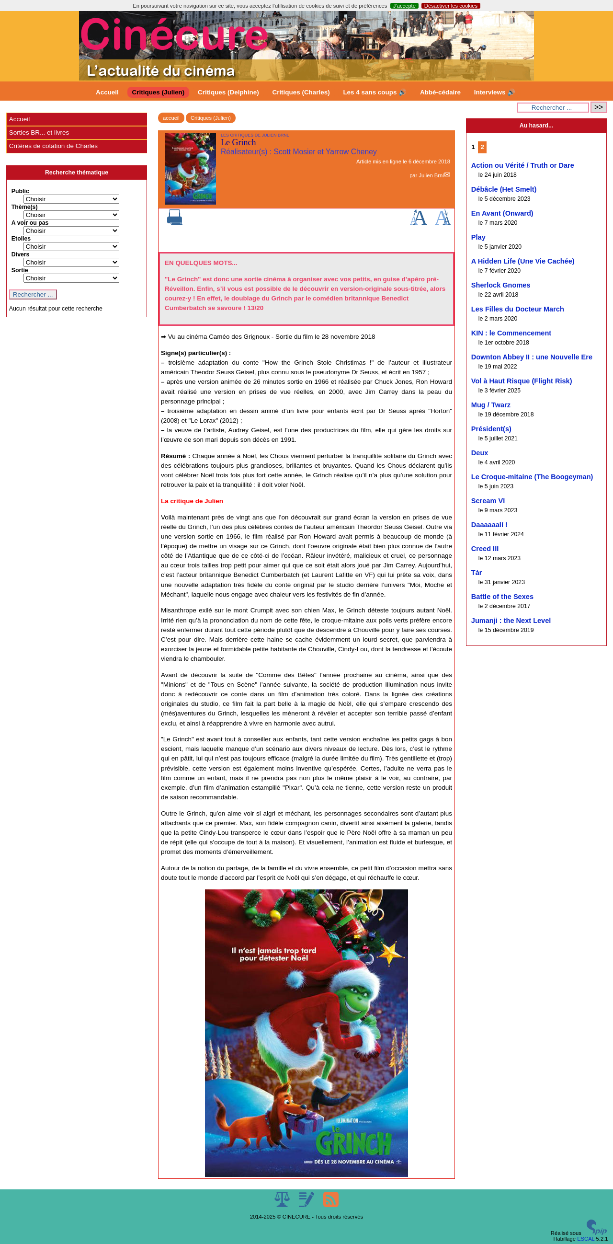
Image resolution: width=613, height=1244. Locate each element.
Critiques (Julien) (158, 92)
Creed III (485, 549)
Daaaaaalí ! (489, 525)
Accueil (107, 92)
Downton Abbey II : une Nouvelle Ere (531, 357)
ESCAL (585, 1239)
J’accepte (404, 6)
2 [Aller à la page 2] (482, 146)
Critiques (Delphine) (228, 92)
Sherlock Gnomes (501, 285)
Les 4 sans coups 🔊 (375, 92)
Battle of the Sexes (502, 596)
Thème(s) (24, 207)
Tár (476, 572)
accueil (171, 118)
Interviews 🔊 (494, 92)
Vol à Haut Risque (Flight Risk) (521, 381)
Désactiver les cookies (450, 6)
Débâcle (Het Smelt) (504, 189)
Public (20, 191)
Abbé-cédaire (440, 92)
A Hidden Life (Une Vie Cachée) (523, 261)
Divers (20, 254)
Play (478, 237)
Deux (479, 453)
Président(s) (491, 429)
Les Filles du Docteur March (517, 309)
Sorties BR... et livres (39, 132)
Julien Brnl (431, 175)
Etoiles (21, 238)
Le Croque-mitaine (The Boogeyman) (532, 477)
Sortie (19, 270)
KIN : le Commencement (511, 333)
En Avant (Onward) (502, 213)
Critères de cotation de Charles (53, 146)
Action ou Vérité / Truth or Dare (522, 165)
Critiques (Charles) (300, 92)
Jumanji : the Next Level (511, 620)
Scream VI (488, 501)
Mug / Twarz (491, 405)
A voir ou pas (30, 222)
